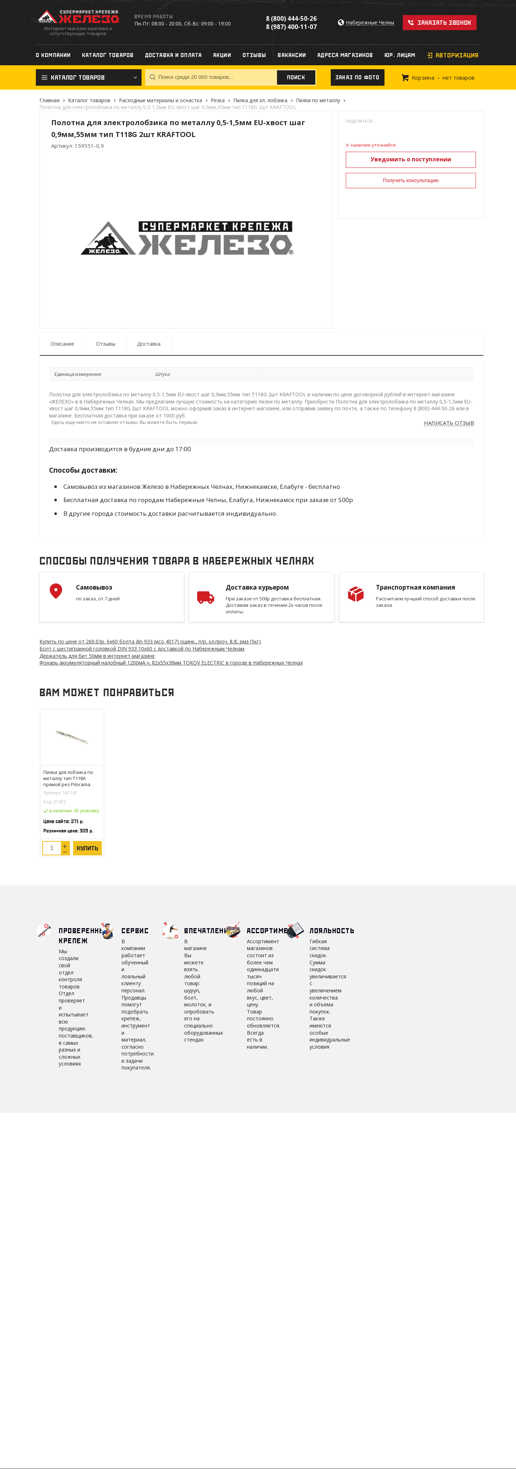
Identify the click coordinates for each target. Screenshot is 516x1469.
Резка (218, 100)
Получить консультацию (411, 180)
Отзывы (105, 343)
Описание (62, 343)
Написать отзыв (449, 423)
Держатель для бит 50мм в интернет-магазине (97, 655)
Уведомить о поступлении (411, 159)
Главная (49, 100)
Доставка (149, 343)
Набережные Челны (370, 22)
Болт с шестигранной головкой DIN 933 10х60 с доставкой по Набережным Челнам (141, 648)
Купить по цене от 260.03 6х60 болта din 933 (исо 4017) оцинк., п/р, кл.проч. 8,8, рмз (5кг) (150, 641)
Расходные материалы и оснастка (160, 100)
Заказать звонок (444, 22)
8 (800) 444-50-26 (291, 18)
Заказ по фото (357, 77)
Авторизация (457, 55)
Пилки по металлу (318, 100)
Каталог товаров (89, 100)
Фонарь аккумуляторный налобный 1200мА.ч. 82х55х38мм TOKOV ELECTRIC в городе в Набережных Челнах (171, 662)
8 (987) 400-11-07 (291, 27)
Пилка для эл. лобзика (260, 100)
